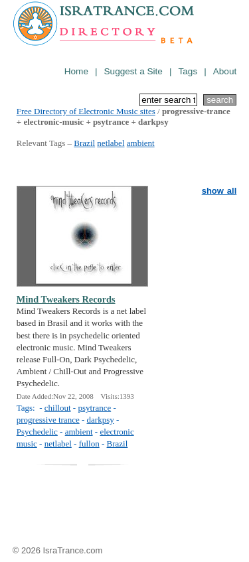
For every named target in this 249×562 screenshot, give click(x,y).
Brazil (84, 143)
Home (76, 71)
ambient (141, 143)
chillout (57, 408)
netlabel (110, 143)
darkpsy (100, 420)
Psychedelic (37, 432)
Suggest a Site (133, 71)
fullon (89, 444)
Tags (187, 71)
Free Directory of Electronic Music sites (86, 111)
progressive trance (48, 420)
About (225, 71)
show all (219, 191)
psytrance (94, 408)
